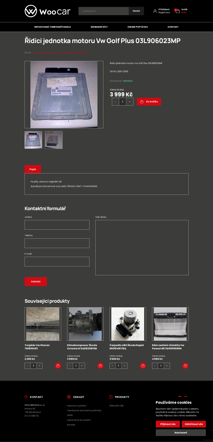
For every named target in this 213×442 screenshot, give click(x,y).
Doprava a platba (76, 405)
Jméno (28, 217)
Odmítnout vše (194, 424)
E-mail (28, 253)
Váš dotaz (100, 217)
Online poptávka (137, 26)
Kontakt (173, 26)
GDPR (70, 415)
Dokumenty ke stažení (79, 420)
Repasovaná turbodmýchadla (52, 26)
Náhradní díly (99, 26)
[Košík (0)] (182, 11)
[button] (58, 366)
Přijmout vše (167, 424)
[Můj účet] (161, 11)
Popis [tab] (33, 169)
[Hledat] (136, 11)
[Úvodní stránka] (48, 11)
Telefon (29, 235)
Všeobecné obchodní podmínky (84, 410)
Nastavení (181, 432)
